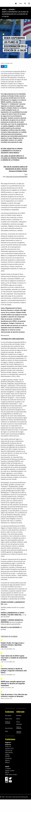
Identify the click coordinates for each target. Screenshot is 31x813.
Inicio (4, 9)
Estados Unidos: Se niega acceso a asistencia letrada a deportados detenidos (12, 645)
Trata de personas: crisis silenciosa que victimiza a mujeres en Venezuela (14, 695)
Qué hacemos (8, 715)
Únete (20, 3)
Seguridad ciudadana (18, 732)
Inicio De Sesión (9, 728)
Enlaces (18, 722)
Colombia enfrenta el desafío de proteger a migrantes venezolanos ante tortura (14, 671)
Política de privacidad (7, 722)
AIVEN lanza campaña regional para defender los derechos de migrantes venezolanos (13, 683)
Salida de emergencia (19, 727)
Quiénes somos (8, 718)
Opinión (11, 9)
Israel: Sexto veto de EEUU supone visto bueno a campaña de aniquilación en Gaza (14, 658)
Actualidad (18, 715)
